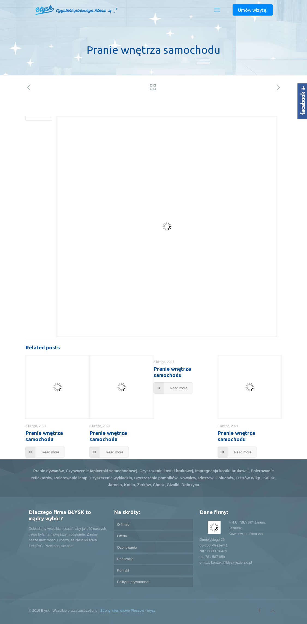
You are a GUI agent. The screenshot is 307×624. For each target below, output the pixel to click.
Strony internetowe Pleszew (122, 610)
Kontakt (123, 570)
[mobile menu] (217, 10)
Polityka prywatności (133, 582)
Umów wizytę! (252, 10)
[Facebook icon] (259, 610)
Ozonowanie (127, 547)
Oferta (122, 536)
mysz (151, 610)
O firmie (123, 524)
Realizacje (125, 559)
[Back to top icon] (272, 611)
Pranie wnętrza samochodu (44, 436)
